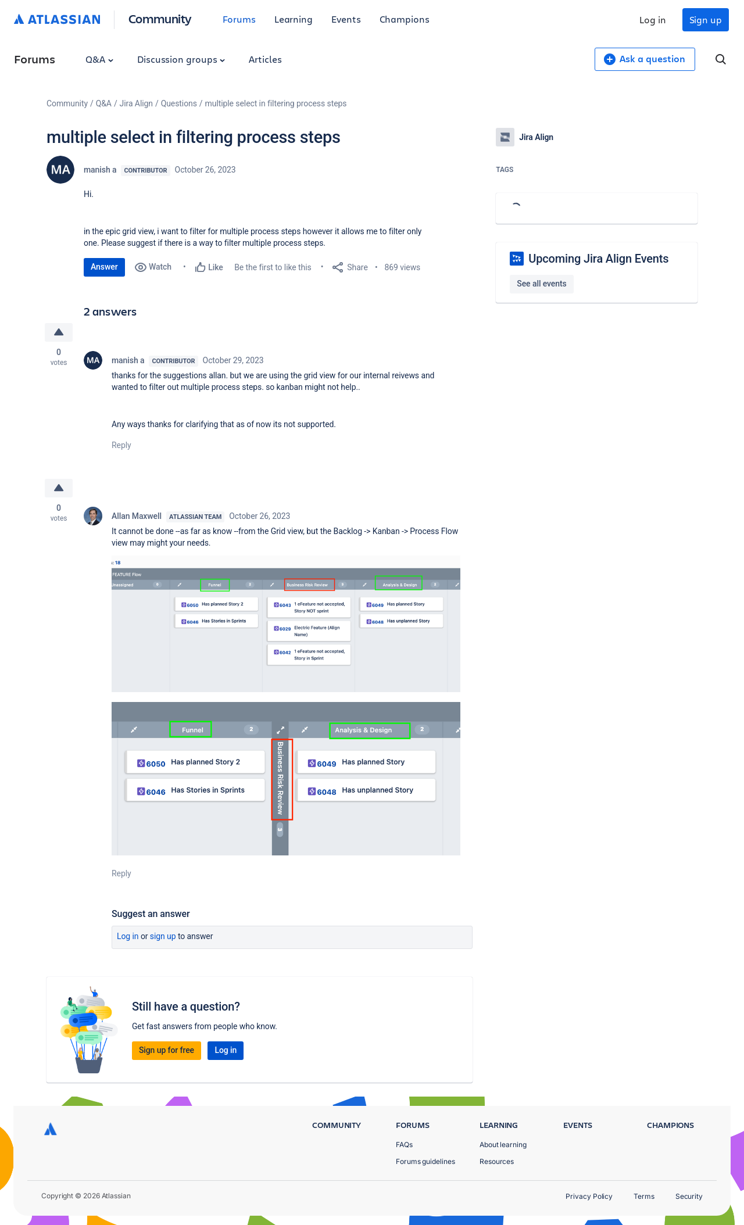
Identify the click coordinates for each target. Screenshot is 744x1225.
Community (160, 18)
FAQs (404, 1144)
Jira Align (136, 103)
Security (689, 1196)
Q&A (99, 59)
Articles (265, 59)
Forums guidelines (425, 1161)
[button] (286, 624)
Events (346, 19)
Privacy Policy (589, 1196)
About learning (503, 1144)
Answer (104, 266)
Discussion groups (181, 59)
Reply (121, 445)
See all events (541, 283)
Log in (652, 19)
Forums (239, 19)
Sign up (705, 19)
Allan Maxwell (137, 516)
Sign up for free (166, 1050)
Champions (405, 19)
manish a (100, 169)
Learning (293, 19)
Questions (179, 103)
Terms (644, 1196)
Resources (497, 1161)
